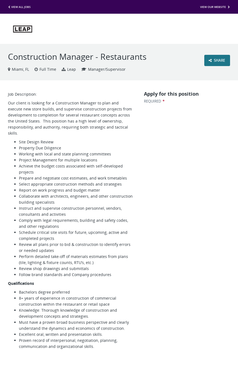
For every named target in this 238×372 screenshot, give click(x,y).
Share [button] (217, 60)
